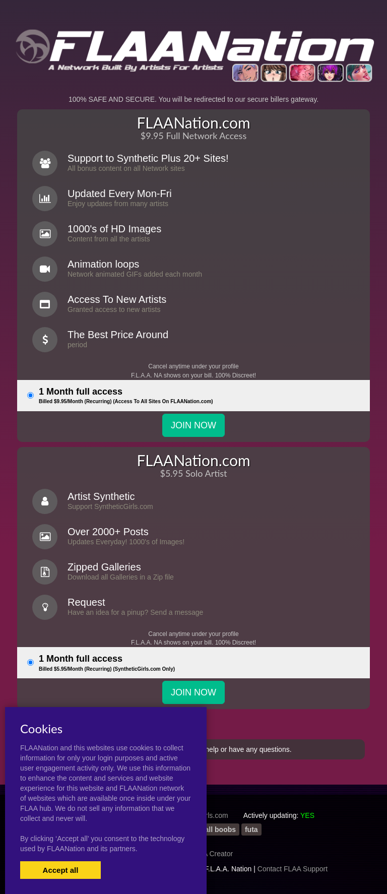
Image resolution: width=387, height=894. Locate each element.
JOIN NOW (193, 425)
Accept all (61, 870)
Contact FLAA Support (292, 869)
